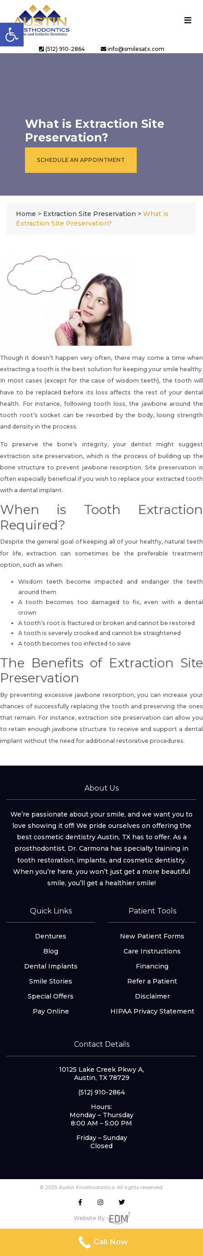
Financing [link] (152, 966)
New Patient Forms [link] (152, 936)
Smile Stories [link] (50, 981)
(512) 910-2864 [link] (62, 48)
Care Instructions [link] (152, 951)
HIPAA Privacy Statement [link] (152, 1011)
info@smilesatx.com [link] (132, 48)
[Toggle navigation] (187, 20)
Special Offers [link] (51, 996)
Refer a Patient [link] (152, 981)
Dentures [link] (50, 936)
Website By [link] (102, 1218)
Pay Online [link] (51, 1011)
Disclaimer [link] (152, 996)
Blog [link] (50, 951)
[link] (12, 34)
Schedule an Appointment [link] (81, 159)
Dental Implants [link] (51, 966)
